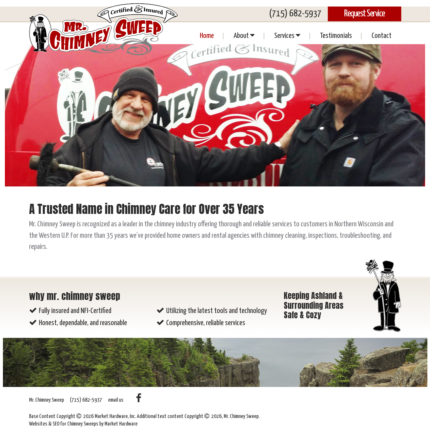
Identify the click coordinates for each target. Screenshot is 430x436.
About (244, 35)
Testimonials (336, 36)
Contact (381, 36)
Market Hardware (120, 424)
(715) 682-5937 (295, 13)
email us (115, 400)
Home (207, 36)
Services (287, 35)
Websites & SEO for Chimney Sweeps (64, 424)
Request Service (364, 13)
